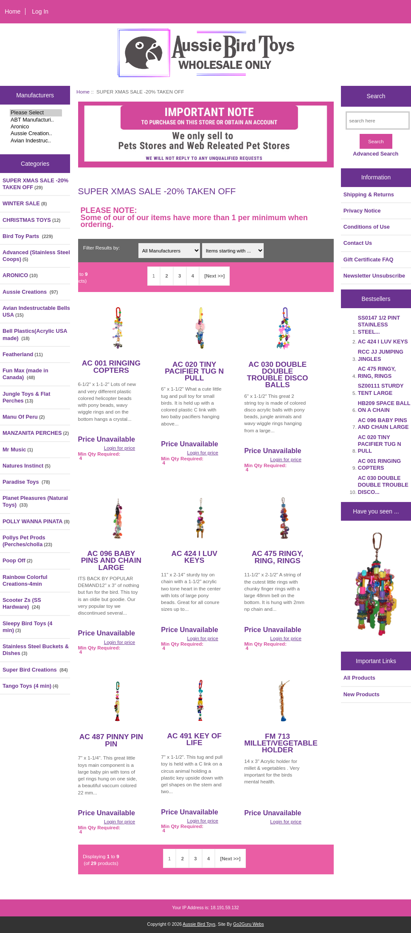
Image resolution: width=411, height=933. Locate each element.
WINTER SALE (25, 203)
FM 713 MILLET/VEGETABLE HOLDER (281, 743)
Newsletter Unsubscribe (374, 275)
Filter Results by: (101, 247)
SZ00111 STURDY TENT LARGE (380, 389)
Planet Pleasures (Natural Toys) (35, 501)
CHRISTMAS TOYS (31, 220)
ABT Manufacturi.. (36, 119)
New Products (361, 694)
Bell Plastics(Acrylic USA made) (35, 334)
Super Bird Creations (35, 669)
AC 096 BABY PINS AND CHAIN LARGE (111, 560)
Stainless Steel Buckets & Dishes (36, 649)
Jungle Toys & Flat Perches (26, 397)
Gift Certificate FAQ (368, 259)
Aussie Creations (30, 292)
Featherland (23, 354)
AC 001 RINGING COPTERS (111, 366)
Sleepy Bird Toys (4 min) (27, 626)
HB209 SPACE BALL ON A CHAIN (384, 406)
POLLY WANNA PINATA (36, 521)
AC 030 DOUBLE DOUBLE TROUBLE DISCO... (383, 485)
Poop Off (17, 560)
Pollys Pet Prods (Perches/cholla (27, 540)
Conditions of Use (366, 227)
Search (375, 96)
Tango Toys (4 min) (31, 686)
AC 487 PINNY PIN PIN (111, 740)
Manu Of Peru (24, 417)
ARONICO (20, 275)
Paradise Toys (26, 482)
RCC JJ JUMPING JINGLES (380, 355)
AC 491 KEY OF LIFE (194, 739)
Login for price (119, 448)
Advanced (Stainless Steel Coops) (36, 255)
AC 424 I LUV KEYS (194, 556)
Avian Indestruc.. (36, 140)
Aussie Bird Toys (199, 924)
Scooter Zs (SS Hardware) (22, 603)
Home (12, 11)
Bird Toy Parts (28, 236)
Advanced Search (375, 153)
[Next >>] (214, 275)
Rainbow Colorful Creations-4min (25, 580)
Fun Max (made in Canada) (25, 373)
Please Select (36, 112)
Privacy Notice (362, 210)
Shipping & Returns (368, 194)
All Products (359, 678)
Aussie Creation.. (36, 133)
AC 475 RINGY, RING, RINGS (278, 556)
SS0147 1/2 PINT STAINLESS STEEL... (379, 325)
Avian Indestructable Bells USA (36, 311)
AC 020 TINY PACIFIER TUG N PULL (194, 371)
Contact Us (357, 243)
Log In (40, 11)
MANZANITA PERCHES (36, 433)
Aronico (36, 126)
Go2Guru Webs (248, 924)
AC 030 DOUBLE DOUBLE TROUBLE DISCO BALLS (277, 374)
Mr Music (18, 449)
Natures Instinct (27, 465)
